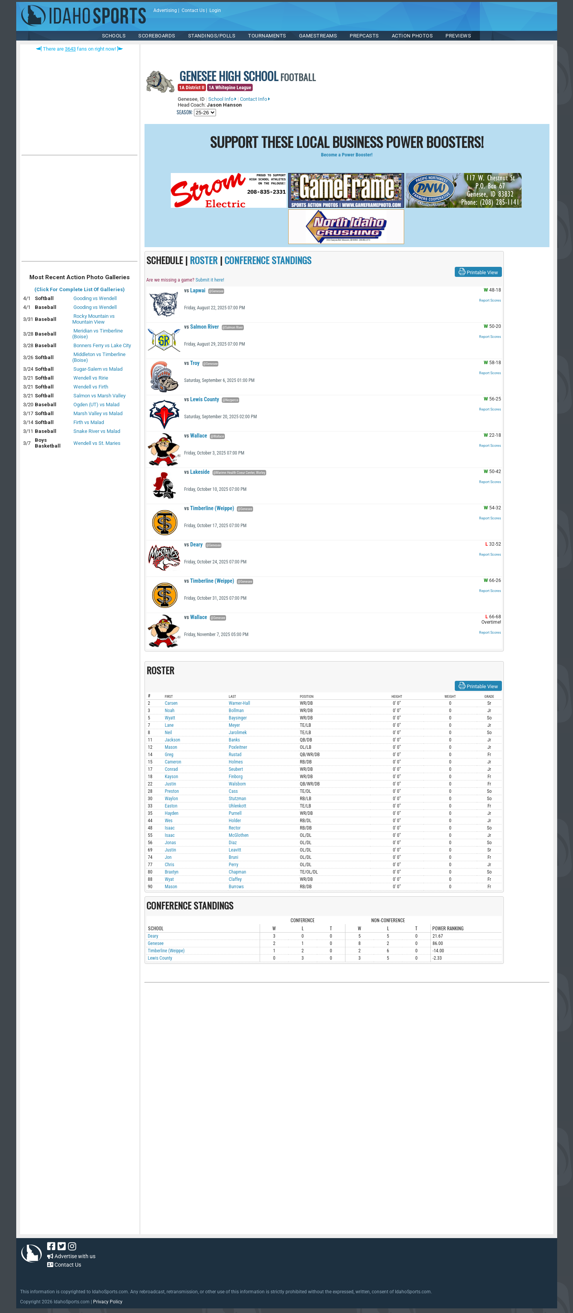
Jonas (170, 842)
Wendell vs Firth (90, 387)
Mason (171, 747)
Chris (169, 864)
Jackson (172, 740)
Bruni (233, 857)
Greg (169, 754)
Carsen (171, 703)
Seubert (236, 769)
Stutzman (237, 798)
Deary (193, 544)
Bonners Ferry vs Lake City (102, 345)
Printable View (478, 271)
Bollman (236, 710)
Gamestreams (318, 36)
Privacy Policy (107, 1302)
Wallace (195, 436)
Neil (168, 732)
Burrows (236, 886)
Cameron (173, 762)
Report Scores (490, 300)
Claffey (235, 879)
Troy (192, 363)
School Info (222, 99)
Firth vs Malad (88, 422)
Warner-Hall (239, 703)
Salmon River (201, 327)
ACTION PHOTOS (412, 36)
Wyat (169, 879)
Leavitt (235, 850)
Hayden (172, 813)
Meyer (234, 725)
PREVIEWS (458, 36)
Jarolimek (238, 732)
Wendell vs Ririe (90, 378)
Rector (235, 828)
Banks (234, 740)
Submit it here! (210, 280)
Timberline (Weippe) (209, 508)
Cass (233, 791)
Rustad (235, 754)
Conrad (171, 769)
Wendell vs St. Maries (97, 443)
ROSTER (204, 260)
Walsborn (237, 784)
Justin (170, 784)
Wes (169, 820)
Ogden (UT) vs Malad (96, 404)
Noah (170, 710)
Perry (233, 864)
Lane (169, 725)
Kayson (172, 776)
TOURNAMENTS (267, 36)
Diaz (233, 842)
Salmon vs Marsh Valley (99, 396)
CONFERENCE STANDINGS (267, 260)
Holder (235, 820)
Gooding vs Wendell (95, 298)
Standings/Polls (212, 36)
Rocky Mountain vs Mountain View (93, 319)
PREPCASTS (364, 36)
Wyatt (170, 718)
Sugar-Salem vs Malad (97, 369)
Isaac (170, 828)
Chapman (237, 872)
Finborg (236, 776)
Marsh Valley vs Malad (97, 413)
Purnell (235, 813)
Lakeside (197, 472)
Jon (168, 857)
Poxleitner (238, 747)
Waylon (171, 798)
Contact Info (255, 99)
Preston (172, 791)
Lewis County (201, 399)
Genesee (156, 943)
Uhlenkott (237, 806)
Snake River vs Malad (96, 431)
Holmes (236, 762)
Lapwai (195, 290)
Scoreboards (156, 36)
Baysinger (238, 718)
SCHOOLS (114, 36)
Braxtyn (172, 872)
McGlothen (238, 835)
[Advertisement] (80, 210)
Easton (171, 806)
